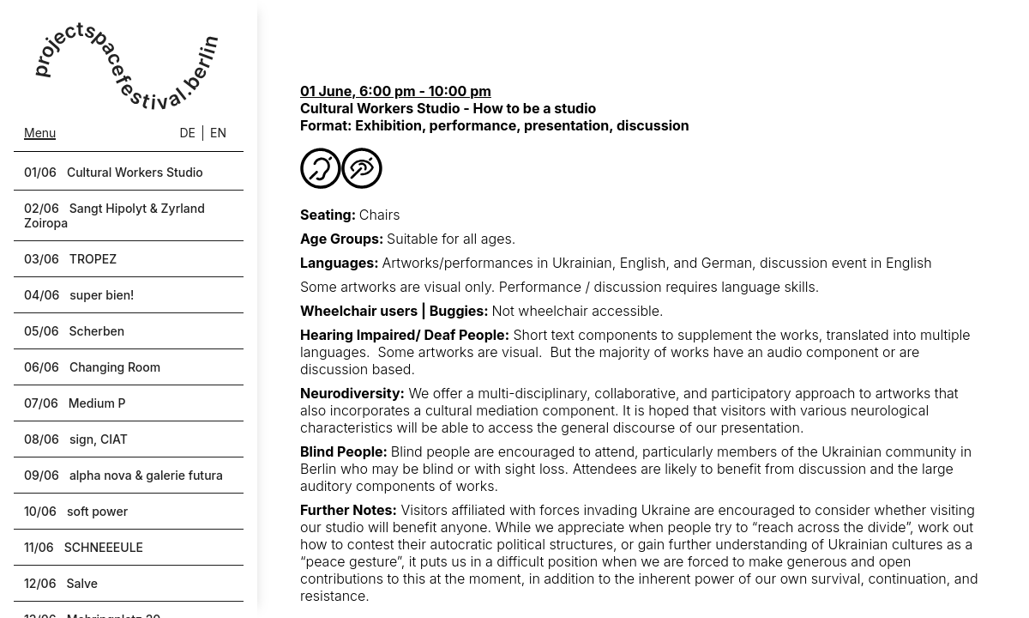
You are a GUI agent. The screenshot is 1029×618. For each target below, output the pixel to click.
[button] (129, 172)
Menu (40, 132)
